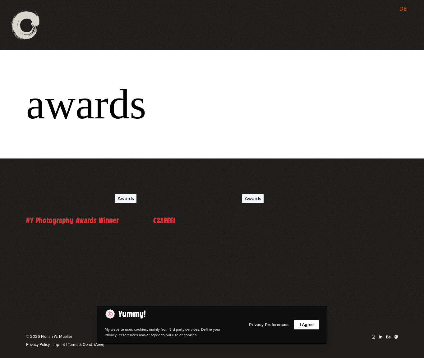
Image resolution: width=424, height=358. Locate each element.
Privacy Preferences (268, 324)
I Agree (307, 324)
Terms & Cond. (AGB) (86, 344)
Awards (126, 198)
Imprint (59, 344)
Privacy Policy (38, 344)
